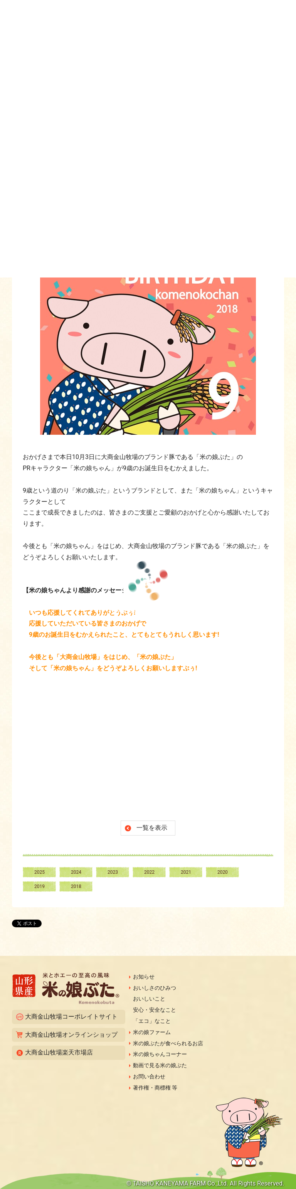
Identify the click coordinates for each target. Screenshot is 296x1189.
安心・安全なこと (154, 1010)
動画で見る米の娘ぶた (160, 1065)
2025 (39, 872)
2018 (76, 886)
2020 (222, 872)
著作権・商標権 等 (155, 1088)
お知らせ (144, 977)
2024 (76, 872)
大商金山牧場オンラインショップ (71, 1034)
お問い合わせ (149, 1076)
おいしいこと (149, 999)
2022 (149, 872)
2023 (113, 872)
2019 (39, 886)
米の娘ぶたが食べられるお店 (168, 1043)
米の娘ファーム (152, 1032)
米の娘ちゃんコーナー (160, 1054)
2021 (186, 872)
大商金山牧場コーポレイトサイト (71, 1016)
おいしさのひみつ (154, 988)
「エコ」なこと (152, 1021)
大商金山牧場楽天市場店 (59, 1052)
